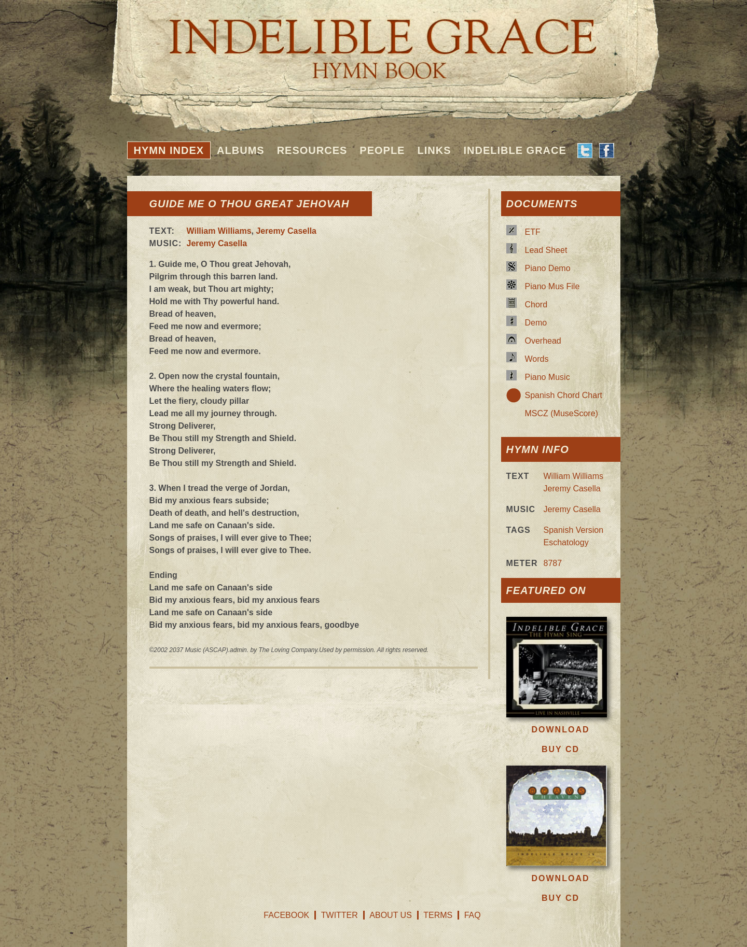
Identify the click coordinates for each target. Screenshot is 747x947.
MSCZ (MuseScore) (561, 413)
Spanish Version (574, 530)
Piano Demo (548, 268)
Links (434, 150)
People (382, 150)
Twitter (339, 915)
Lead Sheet (546, 250)
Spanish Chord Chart (563, 395)
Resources (312, 150)
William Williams (219, 231)
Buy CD (560, 749)
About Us (390, 915)
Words (537, 359)
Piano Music (547, 377)
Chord (536, 304)
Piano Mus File (552, 286)
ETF (533, 232)
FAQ (472, 915)
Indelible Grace (514, 150)
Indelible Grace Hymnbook (373, 41)
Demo (536, 322)
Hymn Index (169, 150)
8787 (553, 563)
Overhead (543, 340)
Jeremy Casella (286, 231)
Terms (437, 915)
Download (561, 729)
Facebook (286, 915)
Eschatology (566, 542)
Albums (241, 150)
